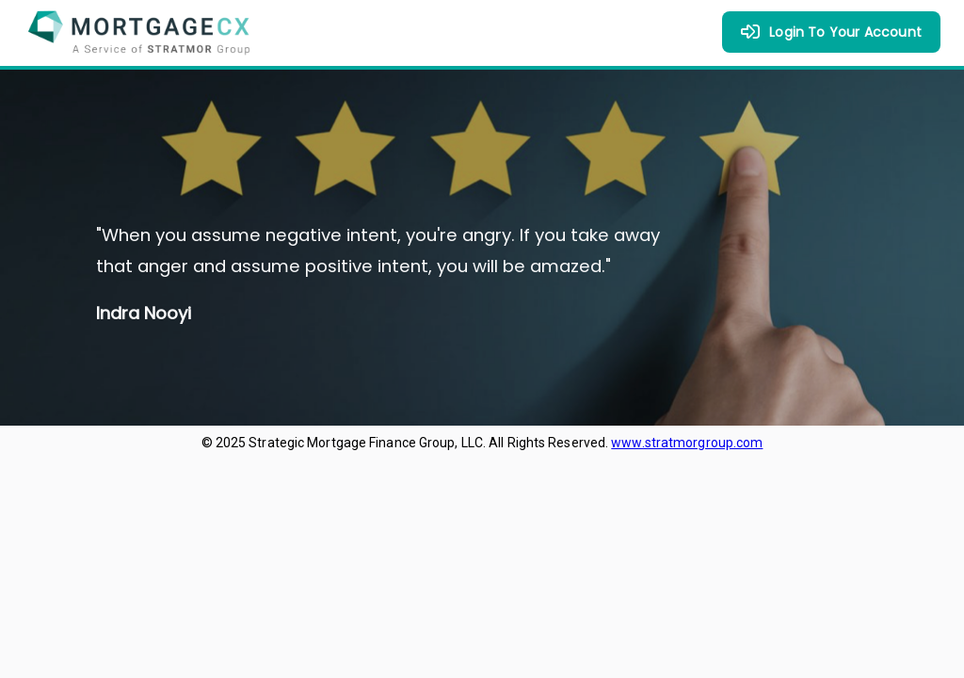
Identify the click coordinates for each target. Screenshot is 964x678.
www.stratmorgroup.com (687, 442)
